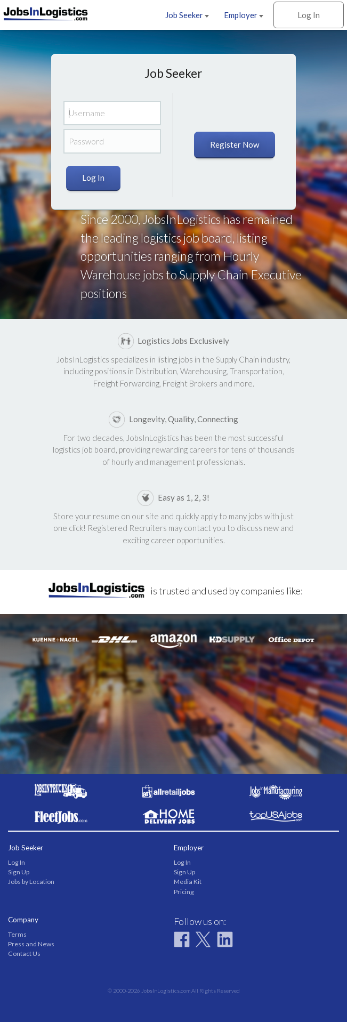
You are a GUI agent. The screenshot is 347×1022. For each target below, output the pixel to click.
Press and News (31, 944)
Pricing (184, 892)
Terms (17, 934)
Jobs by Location (31, 882)
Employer (243, 15)
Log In (308, 15)
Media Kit (187, 882)
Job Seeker (187, 15)
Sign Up (18, 872)
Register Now (234, 144)
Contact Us (24, 953)
